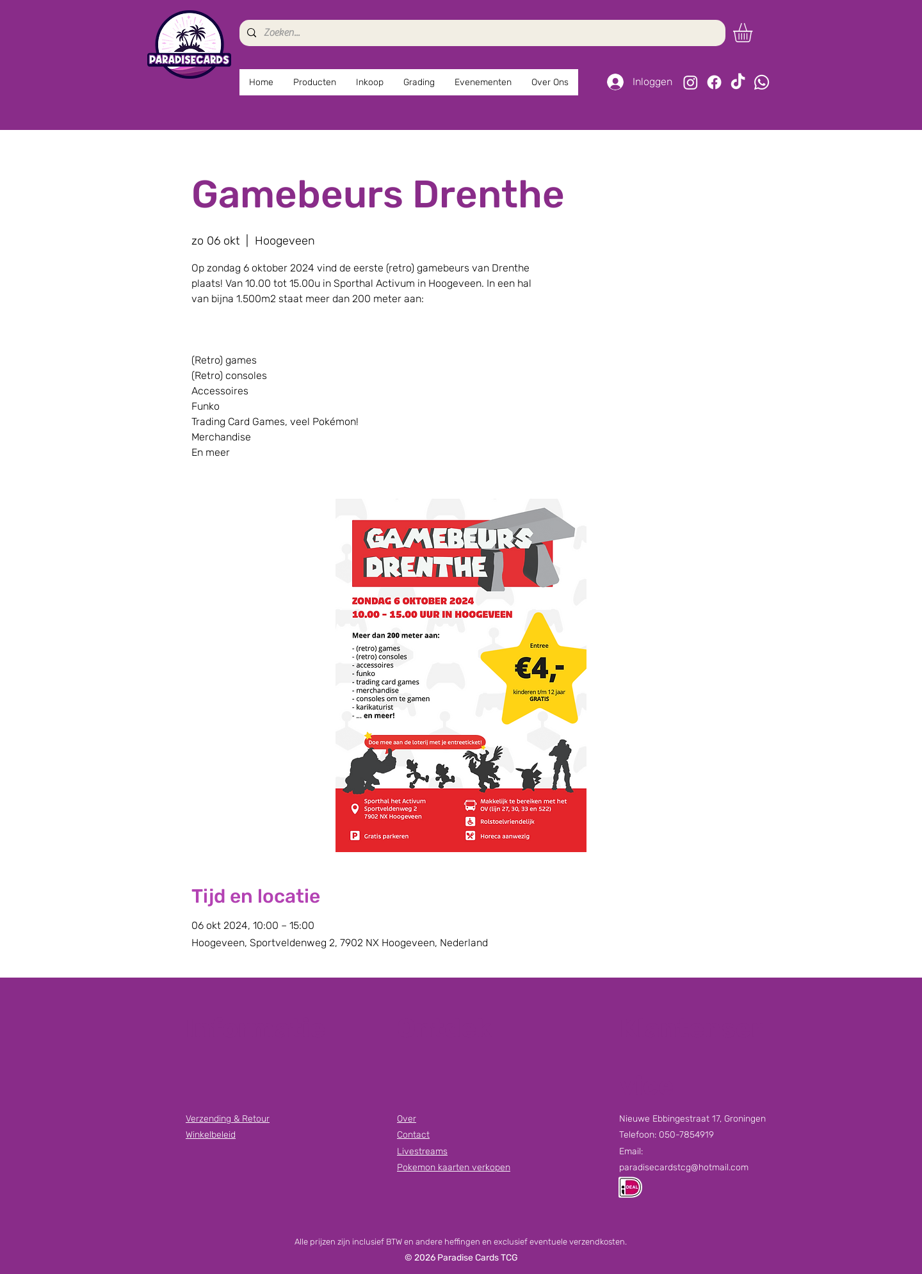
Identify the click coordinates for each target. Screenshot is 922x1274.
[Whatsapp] (761, 82)
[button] (754, 32)
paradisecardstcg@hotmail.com (683, 1167)
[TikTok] (738, 82)
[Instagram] (690, 82)
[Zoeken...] (481, 33)
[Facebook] (714, 82)
